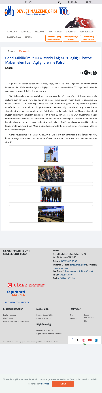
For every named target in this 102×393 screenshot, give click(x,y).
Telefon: (57, 261)
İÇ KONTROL (70, 32)
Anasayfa (11, 51)
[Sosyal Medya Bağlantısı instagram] (83, 341)
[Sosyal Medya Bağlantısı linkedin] (96, 341)
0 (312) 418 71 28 (66, 278)
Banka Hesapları (9, 315)
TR (26, 2)
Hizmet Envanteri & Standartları (16, 322)
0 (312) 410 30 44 (66, 275)
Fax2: (55, 278)
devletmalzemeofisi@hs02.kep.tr (79, 271)
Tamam (62, 384)
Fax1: (55, 275)
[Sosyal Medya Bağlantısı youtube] (90, 341)
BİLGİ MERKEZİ (55, 32)
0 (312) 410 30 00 (69, 261)
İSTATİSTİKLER (86, 32)
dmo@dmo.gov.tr (78, 265)
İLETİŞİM (28, 37)
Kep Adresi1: (92, 265)
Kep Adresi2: (59, 271)
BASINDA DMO (14, 37)
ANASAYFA (12, 32)
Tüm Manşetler (24, 51)
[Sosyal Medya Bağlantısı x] (78, 341)
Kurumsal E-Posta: (61, 265)
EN (30, 2)
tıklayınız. (45, 384)
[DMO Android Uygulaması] (84, 345)
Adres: (56, 251)
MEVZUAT (40, 32)
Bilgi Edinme (8, 318)
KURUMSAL (26, 32)
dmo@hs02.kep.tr (61, 268)
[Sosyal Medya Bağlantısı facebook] (72, 341)
